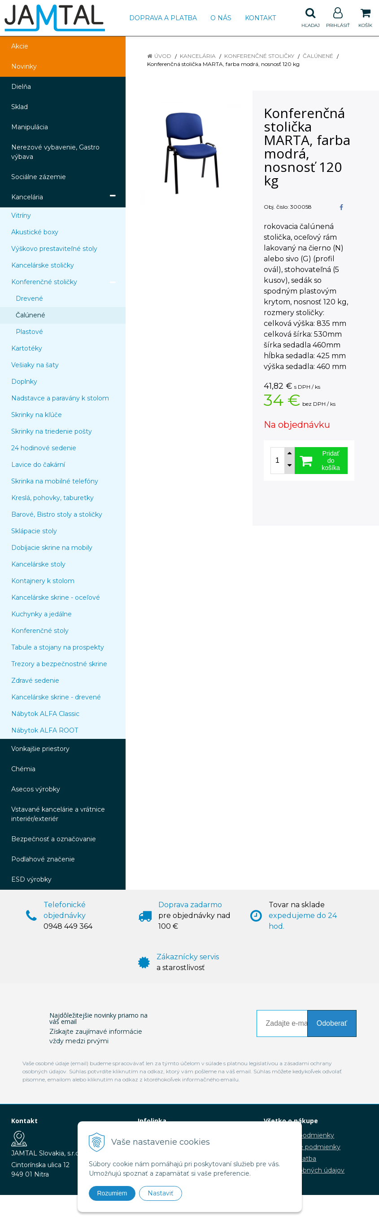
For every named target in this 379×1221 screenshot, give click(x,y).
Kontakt (260, 18)
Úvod (162, 56)
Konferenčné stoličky (259, 56)
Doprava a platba (163, 18)
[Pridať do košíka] (321, 460)
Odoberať (332, 1023)
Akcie (19, 46)
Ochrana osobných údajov (304, 1170)
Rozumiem (112, 1193)
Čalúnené (318, 56)
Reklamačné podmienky (302, 1147)
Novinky (24, 66)
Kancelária (198, 56)
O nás (220, 18)
